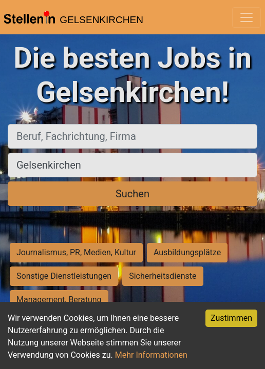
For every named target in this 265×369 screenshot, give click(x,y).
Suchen (132, 194)
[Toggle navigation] (246, 17)
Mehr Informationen (151, 355)
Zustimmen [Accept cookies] (231, 318)
